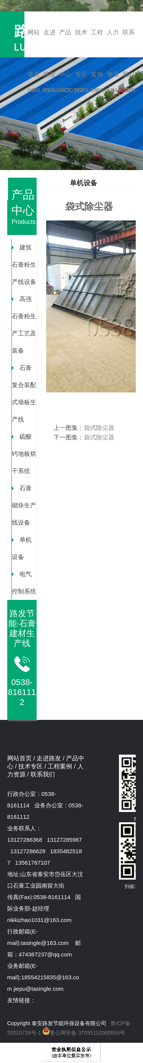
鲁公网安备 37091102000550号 (83, 1033)
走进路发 (49, 43)
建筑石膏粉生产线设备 (24, 264)
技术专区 (81, 43)
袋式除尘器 (99, 428)
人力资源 (113, 43)
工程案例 (97, 43)
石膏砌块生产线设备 (24, 505)
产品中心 (65, 43)
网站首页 (33, 43)
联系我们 (128, 43)
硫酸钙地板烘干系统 (24, 453)
